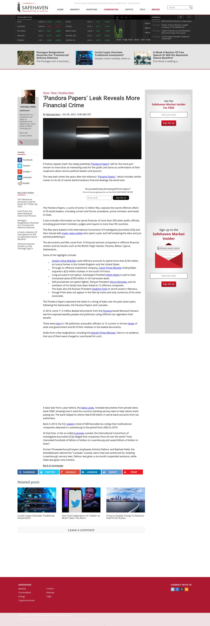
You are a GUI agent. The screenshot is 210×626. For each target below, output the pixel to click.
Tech (142, 9)
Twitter (24, 165)
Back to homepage (53, 465)
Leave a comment (81, 530)
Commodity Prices (24, 17)
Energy (21, 596)
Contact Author (26, 135)
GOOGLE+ (68, 472)
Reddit (24, 183)
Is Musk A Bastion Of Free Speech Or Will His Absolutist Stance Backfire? (170, 55)
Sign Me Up (168, 123)
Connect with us (181, 584)
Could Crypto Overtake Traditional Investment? (109, 54)
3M (126, 17)
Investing (91, 9)
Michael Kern (53, 114)
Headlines (156, 17)
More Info (24, 133)
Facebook (25, 159)
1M (121, 17)
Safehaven (24, 584)
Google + (25, 171)
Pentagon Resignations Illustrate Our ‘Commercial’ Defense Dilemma (52, 55)
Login (48, 596)
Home (60, 9)
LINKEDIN (89, 472)
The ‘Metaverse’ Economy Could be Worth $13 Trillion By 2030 (27, 203)
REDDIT (110, 472)
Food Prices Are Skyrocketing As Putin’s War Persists (27, 213)
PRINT (130, 472)
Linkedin (25, 177)
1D (117, 17)
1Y (130, 17)
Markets (74, 9)
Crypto (129, 9)
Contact (50, 588)
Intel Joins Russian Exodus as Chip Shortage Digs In (26, 246)
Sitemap (50, 592)
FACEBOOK (27, 472)
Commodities (111, 9)
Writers (156, 9)
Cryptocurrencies (26, 600)
